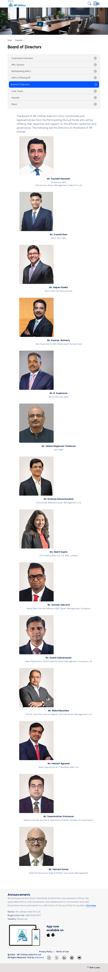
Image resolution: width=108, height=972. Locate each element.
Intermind (39, 957)
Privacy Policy (45, 951)
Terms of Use (62, 951)
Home (10, 40)
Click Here (91, 905)
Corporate (18, 40)
